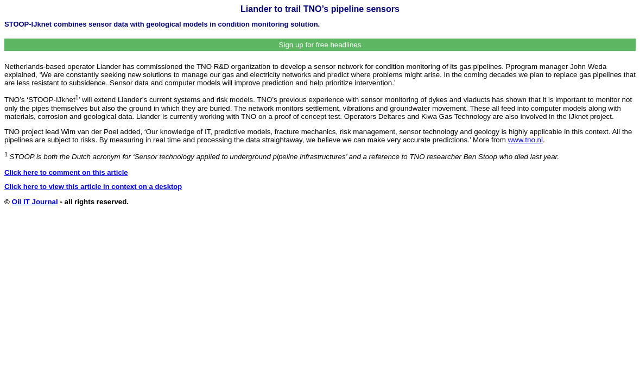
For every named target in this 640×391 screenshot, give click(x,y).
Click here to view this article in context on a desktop (93, 186)
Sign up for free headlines (320, 45)
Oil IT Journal (35, 202)
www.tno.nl (525, 140)
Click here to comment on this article (66, 172)
